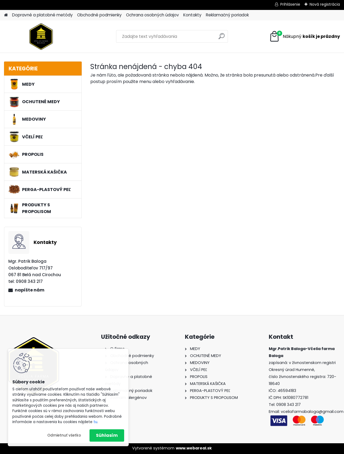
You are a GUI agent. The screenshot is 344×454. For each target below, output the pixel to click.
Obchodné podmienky (99, 15)
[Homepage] (6, 15)
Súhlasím (107, 435)
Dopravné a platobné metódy (42, 15)
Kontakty (192, 15)
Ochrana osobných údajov (152, 15)
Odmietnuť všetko (64, 435)
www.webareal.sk (194, 448)
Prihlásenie (290, 4)
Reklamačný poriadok (227, 15)
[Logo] (41, 36)
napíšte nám (29, 290)
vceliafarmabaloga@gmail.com (312, 411)
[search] (221, 38)
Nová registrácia (325, 4)
